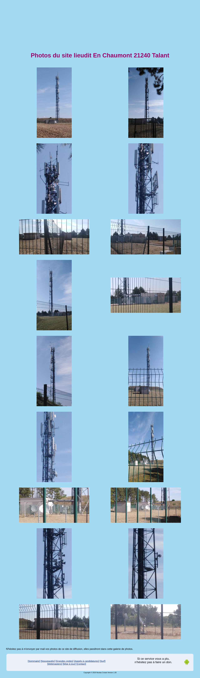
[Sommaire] (34, 661)
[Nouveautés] (48, 661)
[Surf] (102, 661)
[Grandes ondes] (64, 661)
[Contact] (81, 664)
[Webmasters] (54, 664)
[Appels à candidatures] (86, 661)
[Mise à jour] (69, 664)
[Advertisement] (100, 23)
